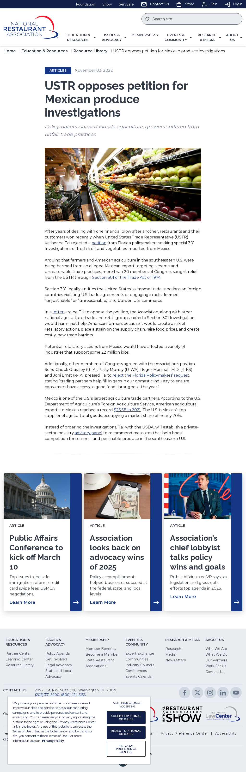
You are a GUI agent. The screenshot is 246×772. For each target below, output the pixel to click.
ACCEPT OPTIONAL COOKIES (126, 717)
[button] (79, 38)
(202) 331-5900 (47, 695)
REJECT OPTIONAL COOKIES (126, 732)
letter (59, 312)
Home (10, 51)
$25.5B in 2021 (127, 410)
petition (99, 243)
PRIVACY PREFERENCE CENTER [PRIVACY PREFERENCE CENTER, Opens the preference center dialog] (126, 749)
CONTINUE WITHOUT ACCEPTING (127, 704)
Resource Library (90, 51)
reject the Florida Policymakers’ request (150, 375)
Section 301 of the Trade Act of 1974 (126, 277)
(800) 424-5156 (73, 695)
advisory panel (88, 433)
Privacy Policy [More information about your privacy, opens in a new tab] (53, 740)
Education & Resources (45, 51)
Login (233, 4)
